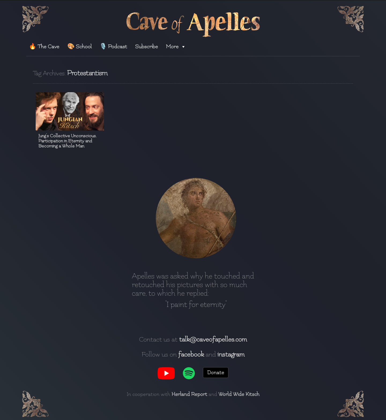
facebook (191, 354)
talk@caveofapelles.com (213, 339)
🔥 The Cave (44, 46)
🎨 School (79, 46)
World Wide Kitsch (238, 394)
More (176, 46)
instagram (230, 354)
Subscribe (146, 46)
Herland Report (189, 394)
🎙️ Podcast (113, 46)
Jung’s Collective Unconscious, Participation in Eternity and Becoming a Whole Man (67, 140)
